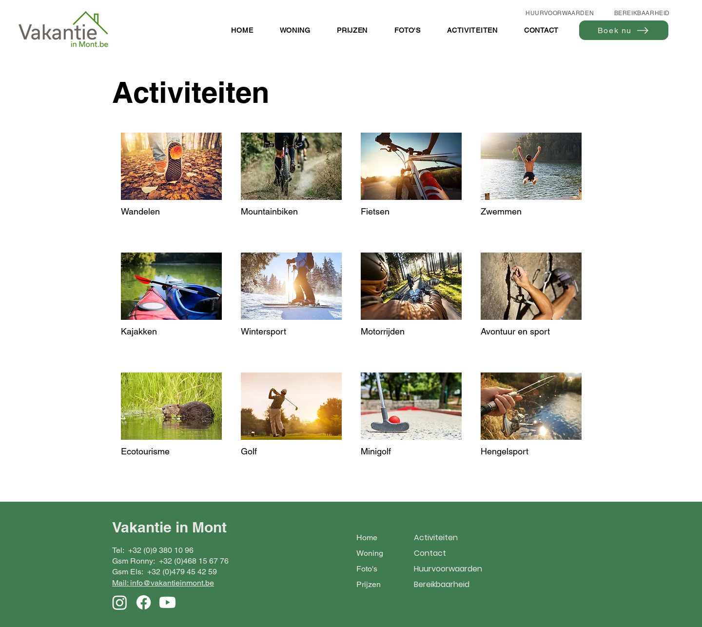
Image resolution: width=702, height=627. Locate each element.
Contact (430, 553)
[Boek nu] (623, 30)
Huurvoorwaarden (448, 568)
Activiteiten (436, 537)
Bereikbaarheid (441, 584)
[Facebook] (143, 602)
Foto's (366, 568)
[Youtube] (167, 602)
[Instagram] (119, 602)
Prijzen (368, 584)
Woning (369, 553)
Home (366, 537)
